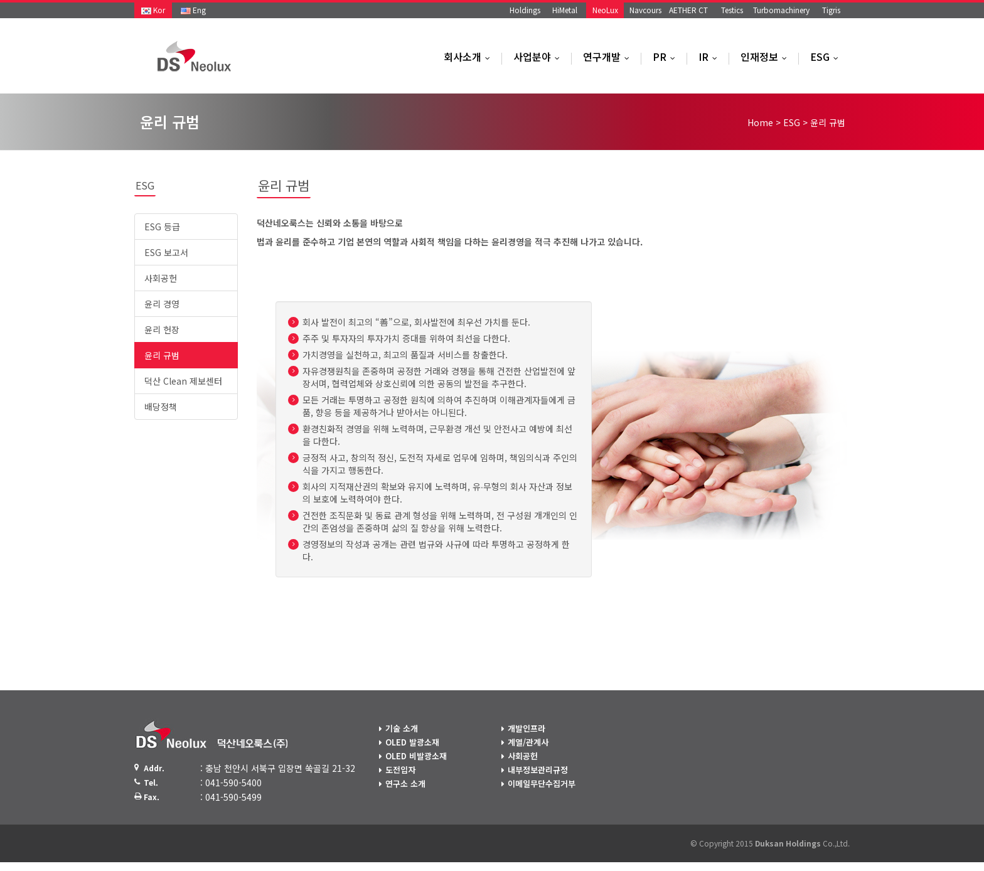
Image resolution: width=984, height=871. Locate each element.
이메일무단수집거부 (541, 783)
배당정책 (160, 406)
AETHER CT (688, 9)
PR (667, 56)
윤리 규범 (161, 355)
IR (710, 56)
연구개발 (609, 56)
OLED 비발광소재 (416, 756)
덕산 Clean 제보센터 (183, 381)
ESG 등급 (162, 226)
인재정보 (767, 56)
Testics (732, 9)
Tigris (831, 9)
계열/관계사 (528, 742)
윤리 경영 (161, 303)
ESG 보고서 (166, 252)
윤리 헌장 (161, 329)
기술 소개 (401, 728)
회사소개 (470, 56)
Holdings (525, 9)
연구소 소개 (405, 783)
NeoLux (605, 9)
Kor (153, 9)
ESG (827, 56)
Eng (193, 9)
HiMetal (564, 9)
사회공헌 (160, 278)
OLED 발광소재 (412, 742)
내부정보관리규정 (538, 770)
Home (760, 122)
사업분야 (539, 56)
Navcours (645, 9)
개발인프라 (526, 728)
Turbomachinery (781, 9)
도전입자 (400, 770)
